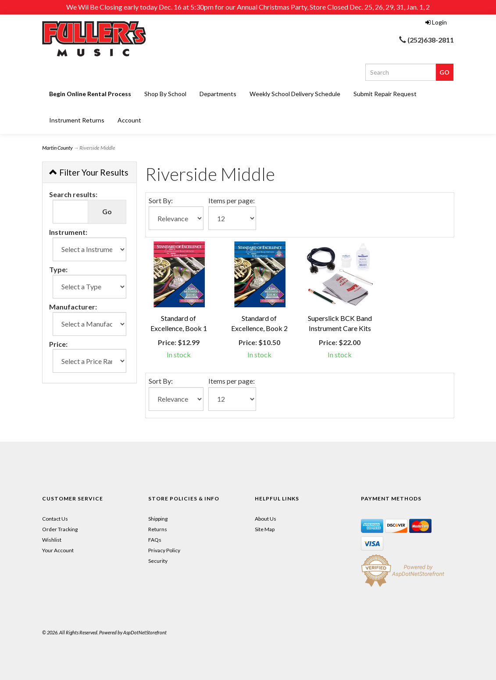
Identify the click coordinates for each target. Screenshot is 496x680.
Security (158, 561)
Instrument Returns (76, 120)
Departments (218, 93)
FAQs (154, 539)
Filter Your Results (88, 172)
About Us (265, 518)
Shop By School (165, 93)
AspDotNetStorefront (145, 632)
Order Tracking (60, 529)
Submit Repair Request (385, 93)
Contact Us (55, 518)
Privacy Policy (164, 550)
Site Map (265, 529)
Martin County (57, 147)
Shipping (158, 518)
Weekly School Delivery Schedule (295, 93)
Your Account (58, 550)
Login (436, 22)
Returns (157, 529)
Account (129, 120)
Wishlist (51, 539)
